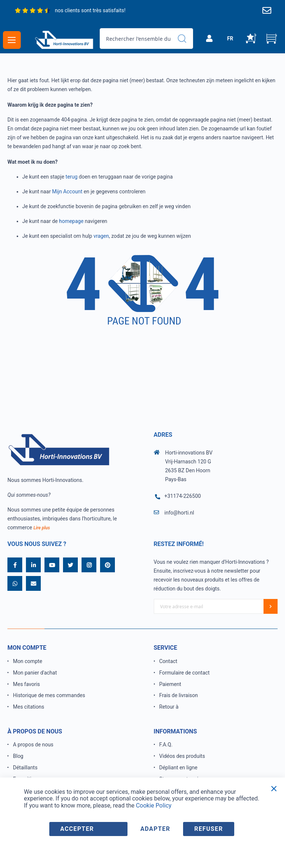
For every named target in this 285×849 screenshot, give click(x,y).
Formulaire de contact (184, 673)
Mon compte (27, 661)
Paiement (170, 684)
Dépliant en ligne (178, 767)
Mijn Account (67, 191)
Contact (168, 661)
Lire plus (41, 527)
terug (71, 177)
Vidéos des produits (182, 756)
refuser (208, 828)
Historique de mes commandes (49, 695)
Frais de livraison (178, 695)
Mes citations (28, 707)
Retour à (169, 707)
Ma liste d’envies (251, 38)
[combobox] (146, 38)
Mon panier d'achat (35, 673)
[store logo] (64, 39)
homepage (71, 221)
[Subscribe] (271, 606)
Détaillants (25, 767)
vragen (101, 236)
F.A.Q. (166, 745)
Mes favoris (26, 684)
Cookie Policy (154, 805)
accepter (77, 828)
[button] (230, 38)
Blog (18, 756)
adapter (155, 828)
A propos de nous (33, 745)
